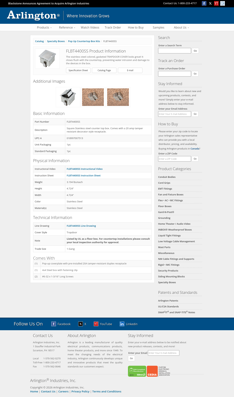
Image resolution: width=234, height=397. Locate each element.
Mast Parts (164, 247)
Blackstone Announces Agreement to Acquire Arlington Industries (48, 3)
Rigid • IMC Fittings (168, 264)
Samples (158, 27)
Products (44, 27)
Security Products (168, 270)
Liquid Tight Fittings (169, 235)
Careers (63, 391)
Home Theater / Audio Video (174, 223)
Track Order (113, 27)
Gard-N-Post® (166, 212)
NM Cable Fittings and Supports (176, 259)
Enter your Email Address (172, 108)
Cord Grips (164, 182)
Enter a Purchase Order (171, 68)
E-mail (130, 70)
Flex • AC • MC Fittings (170, 200)
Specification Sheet (78, 70)
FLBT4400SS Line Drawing (81, 225)
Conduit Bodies (167, 177)
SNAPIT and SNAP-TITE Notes (176, 312)
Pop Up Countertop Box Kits (84, 41)
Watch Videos (90, 27)
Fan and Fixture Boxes (170, 194)
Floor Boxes (164, 206)
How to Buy (136, 27)
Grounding (164, 218)
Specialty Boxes (167, 282)
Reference (67, 27)
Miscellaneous (166, 253)
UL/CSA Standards (168, 306)
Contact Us (48, 391)
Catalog (39, 41)
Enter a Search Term (170, 45)
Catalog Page (104, 70)
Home (34, 391)
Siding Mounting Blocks (171, 276)
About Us (181, 27)
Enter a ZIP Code (167, 153)
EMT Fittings (165, 188)
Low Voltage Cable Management (176, 241)
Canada (195, 148)
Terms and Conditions (106, 391)
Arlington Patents (168, 300)
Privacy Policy (80, 391)
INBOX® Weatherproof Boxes (175, 229)
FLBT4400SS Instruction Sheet (84, 175)
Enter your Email (137, 353)
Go (195, 113)
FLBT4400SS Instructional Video (85, 169)
